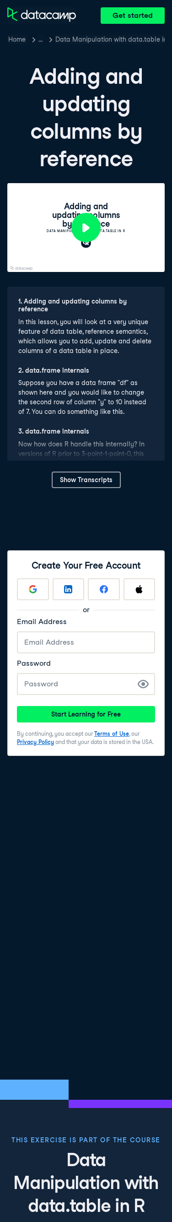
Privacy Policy (35, 742)
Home (17, 39)
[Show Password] (143, 684)
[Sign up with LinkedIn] (69, 589)
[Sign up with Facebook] (104, 589)
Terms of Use (111, 733)
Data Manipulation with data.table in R (110, 39)
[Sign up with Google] (33, 589)
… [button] (40, 39)
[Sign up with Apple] (140, 589)
